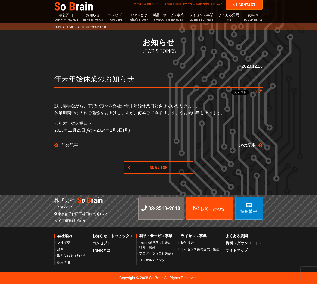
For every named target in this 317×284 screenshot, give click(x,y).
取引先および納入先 (71, 256)
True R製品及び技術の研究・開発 (155, 245)
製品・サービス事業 (168, 17)
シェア (256, 91)
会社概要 (63, 243)
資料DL (253, 17)
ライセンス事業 (201, 17)
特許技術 (187, 243)
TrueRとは (139, 17)
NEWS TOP (159, 167)
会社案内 (66, 17)
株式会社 (78, 200)
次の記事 (247, 145)
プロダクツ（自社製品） (157, 253)
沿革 (60, 249)
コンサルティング (152, 260)
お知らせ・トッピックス (112, 236)
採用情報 (63, 262)
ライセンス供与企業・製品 (200, 249)
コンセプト (116, 17)
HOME (58, 26)
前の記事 (69, 145)
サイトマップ (237, 250)
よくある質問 (228, 17)
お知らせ (93, 17)
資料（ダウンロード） (244, 243)
